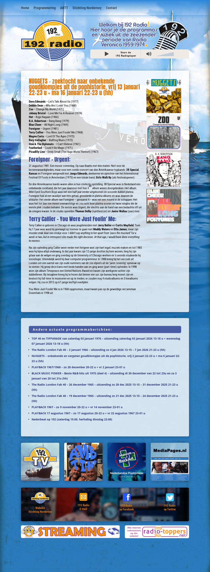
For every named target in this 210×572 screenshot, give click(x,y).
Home (25, 8)
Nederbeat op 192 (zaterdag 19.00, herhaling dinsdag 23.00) (72, 419)
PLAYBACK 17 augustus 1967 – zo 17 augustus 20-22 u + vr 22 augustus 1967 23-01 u (88, 413)
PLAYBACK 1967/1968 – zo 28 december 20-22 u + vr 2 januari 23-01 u (78, 367)
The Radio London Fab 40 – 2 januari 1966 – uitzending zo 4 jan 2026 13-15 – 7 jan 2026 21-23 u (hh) (98, 350)
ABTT (64, 8)
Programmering (45, 8)
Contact (111, 8)
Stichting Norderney (87, 8)
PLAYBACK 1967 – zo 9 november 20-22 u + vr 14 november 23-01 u (77, 407)
